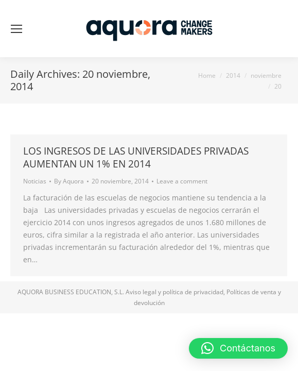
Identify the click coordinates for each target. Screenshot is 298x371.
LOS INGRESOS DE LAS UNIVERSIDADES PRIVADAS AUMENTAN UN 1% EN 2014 (136, 157)
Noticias (34, 181)
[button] (238, 348)
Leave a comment (181, 181)
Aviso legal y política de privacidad (174, 292)
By (69, 181)
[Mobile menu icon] (16, 29)
